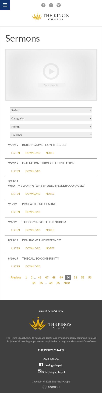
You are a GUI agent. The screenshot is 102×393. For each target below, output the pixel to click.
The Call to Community (40, 258)
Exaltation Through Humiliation (48, 163)
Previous (16, 277)
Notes (50, 153)
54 (34, 282)
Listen (15, 153)
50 (68, 277)
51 (75, 277)
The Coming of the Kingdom (44, 222)
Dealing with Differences (41, 240)
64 (50, 282)
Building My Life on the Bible (44, 144)
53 (89, 277)
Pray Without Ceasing (39, 204)
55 (41, 282)
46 (39, 277)
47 (46, 277)
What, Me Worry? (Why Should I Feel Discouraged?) (46, 185)
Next (67, 282)
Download (33, 153)
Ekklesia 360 (51, 387)
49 (61, 277)
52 (82, 277)
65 (58, 282)
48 (53, 277)
